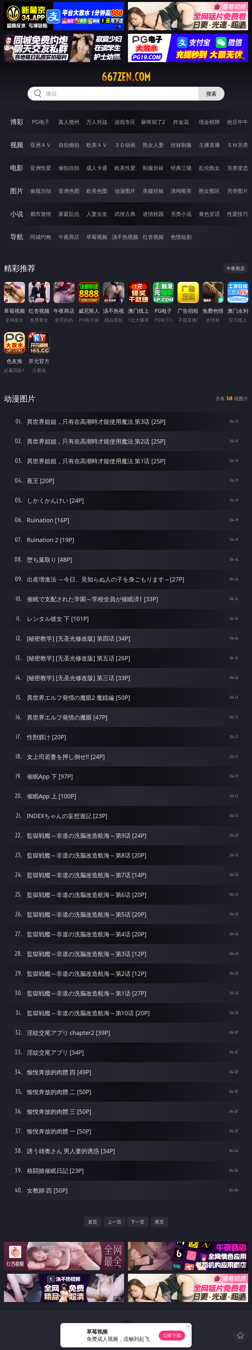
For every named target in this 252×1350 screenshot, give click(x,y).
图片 (16, 190)
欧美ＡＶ (96, 145)
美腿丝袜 (153, 190)
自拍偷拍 (68, 145)
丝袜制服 (181, 145)
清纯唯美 (181, 190)
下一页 (137, 1222)
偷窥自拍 (40, 190)
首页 (92, 1222)
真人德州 (68, 122)
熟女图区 (209, 190)
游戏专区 (125, 122)
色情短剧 (181, 236)
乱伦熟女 (209, 168)
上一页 (114, 1222)
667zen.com (126, 76)
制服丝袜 (153, 168)
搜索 (211, 93)
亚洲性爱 (40, 168)
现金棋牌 (209, 122)
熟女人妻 (153, 145)
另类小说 (181, 213)
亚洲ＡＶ (40, 145)
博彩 (16, 121)
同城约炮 (40, 236)
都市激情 (40, 213)
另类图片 (237, 190)
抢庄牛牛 (237, 122)
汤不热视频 (125, 236)
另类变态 (237, 168)
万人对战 (96, 122)
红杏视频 (153, 236)
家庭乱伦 (68, 213)
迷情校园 (153, 213)
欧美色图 (96, 190)
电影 (16, 167)
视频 (16, 144)
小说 (16, 213)
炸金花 (181, 122)
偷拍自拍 (68, 168)
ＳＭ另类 (237, 145)
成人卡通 (96, 168)
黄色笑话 (209, 213)
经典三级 (181, 168)
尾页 (159, 1222)
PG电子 (40, 122)
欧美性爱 (125, 168)
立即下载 (172, 1335)
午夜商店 (68, 236)
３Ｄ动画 (125, 145)
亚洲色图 (68, 190)
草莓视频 (96, 236)
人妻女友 (96, 213)
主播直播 (209, 145)
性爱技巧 (237, 213)
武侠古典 (125, 213)
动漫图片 (125, 190)
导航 (16, 236)
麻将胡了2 (153, 122)
